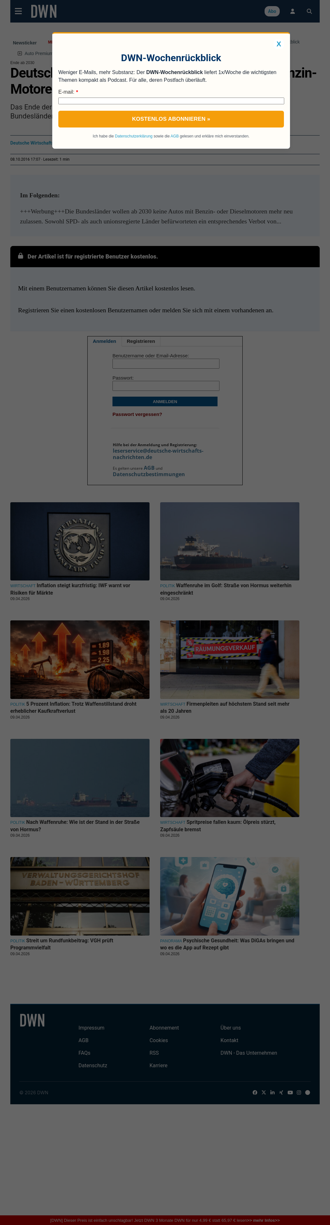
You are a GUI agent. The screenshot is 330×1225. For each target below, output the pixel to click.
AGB (174, 136)
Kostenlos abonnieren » (171, 119)
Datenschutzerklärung (134, 136)
